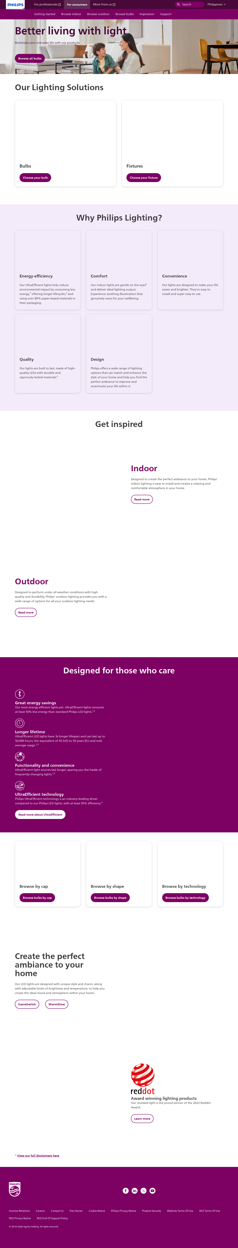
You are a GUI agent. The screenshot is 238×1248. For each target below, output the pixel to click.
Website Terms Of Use (180, 1211)
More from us (104, 4)
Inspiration (147, 14)
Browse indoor (71, 14)
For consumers (77, 4)
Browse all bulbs (29, 58)
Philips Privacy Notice (123, 1211)
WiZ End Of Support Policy (52, 1218)
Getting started (44, 14)
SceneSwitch (27, 1004)
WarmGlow (57, 1004)
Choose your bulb (35, 177)
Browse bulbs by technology (185, 897)
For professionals (47, 4)
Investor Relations (19, 1211)
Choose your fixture (144, 177)
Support (165, 14)
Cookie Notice (97, 1211)
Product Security (151, 1211)
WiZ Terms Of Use (209, 1211)
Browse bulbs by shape (110, 897)
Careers (40, 1211)
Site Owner (76, 1211)
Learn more (142, 1118)
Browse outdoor (98, 14)
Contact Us (57, 1211)
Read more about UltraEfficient (40, 814)
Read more (141, 499)
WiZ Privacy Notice (20, 1218)
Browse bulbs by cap (37, 897)
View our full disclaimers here (38, 1155)
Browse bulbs (124, 14)
